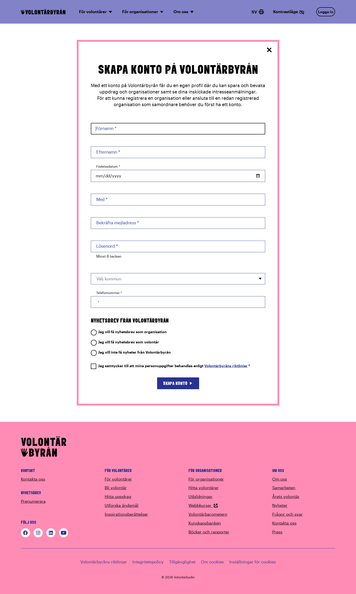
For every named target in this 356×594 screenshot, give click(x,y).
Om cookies (212, 561)
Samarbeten (283, 487)
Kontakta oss (33, 479)
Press (277, 531)
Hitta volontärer (203, 487)
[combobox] (178, 278)
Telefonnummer (109, 293)
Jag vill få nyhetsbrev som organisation (129, 332)
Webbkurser (203, 505)
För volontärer (118, 479)
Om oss (279, 479)
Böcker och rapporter (208, 531)
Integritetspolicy (148, 561)
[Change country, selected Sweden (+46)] (96, 302)
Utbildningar (200, 496)
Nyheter (279, 505)
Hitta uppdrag (118, 496)
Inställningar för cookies (252, 561)
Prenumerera (33, 501)
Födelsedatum (108, 166)
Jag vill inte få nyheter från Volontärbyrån (131, 352)
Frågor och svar (287, 514)
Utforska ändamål (121, 505)
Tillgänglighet (182, 561)
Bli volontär (116, 487)
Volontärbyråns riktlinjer (225, 366)
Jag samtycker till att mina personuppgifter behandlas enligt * (170, 366)
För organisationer (206, 479)
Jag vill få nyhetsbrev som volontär (125, 342)
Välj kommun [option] (108, 278)
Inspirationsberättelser (126, 514)
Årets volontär (285, 496)
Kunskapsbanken (204, 523)
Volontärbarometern (207, 514)
